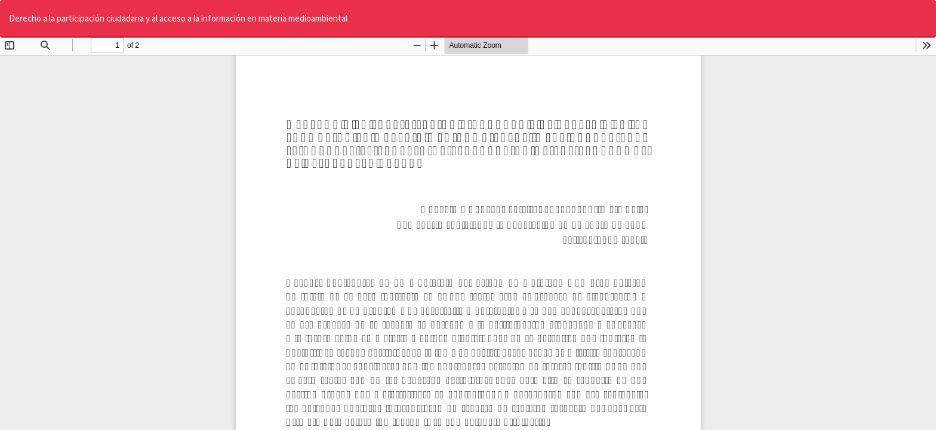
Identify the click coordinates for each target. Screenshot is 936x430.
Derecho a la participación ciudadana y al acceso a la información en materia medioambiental (178, 18)
